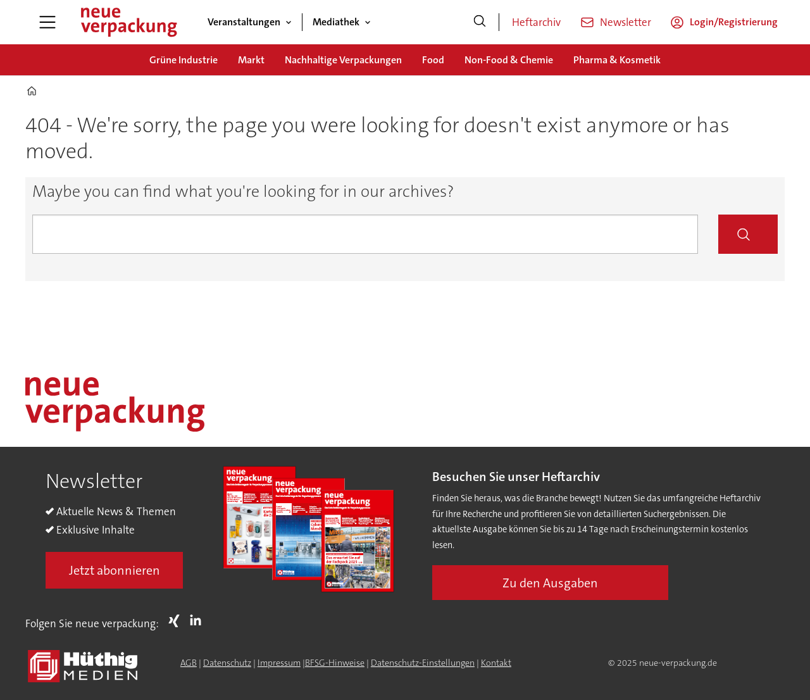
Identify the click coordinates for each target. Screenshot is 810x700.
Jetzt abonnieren (114, 570)
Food (433, 59)
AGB (188, 662)
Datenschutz (227, 662)
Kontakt (496, 662)
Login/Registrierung (734, 21)
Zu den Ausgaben (550, 583)
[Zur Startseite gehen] (128, 22)
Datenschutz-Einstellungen (423, 662)
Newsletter (625, 22)
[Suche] (479, 22)
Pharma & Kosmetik (617, 59)
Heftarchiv (536, 22)
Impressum (279, 662)
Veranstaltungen (244, 21)
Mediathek (336, 21)
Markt (251, 59)
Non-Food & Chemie (508, 59)
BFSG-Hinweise (334, 662)
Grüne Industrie (183, 59)
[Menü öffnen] (47, 22)
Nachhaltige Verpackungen (343, 59)
